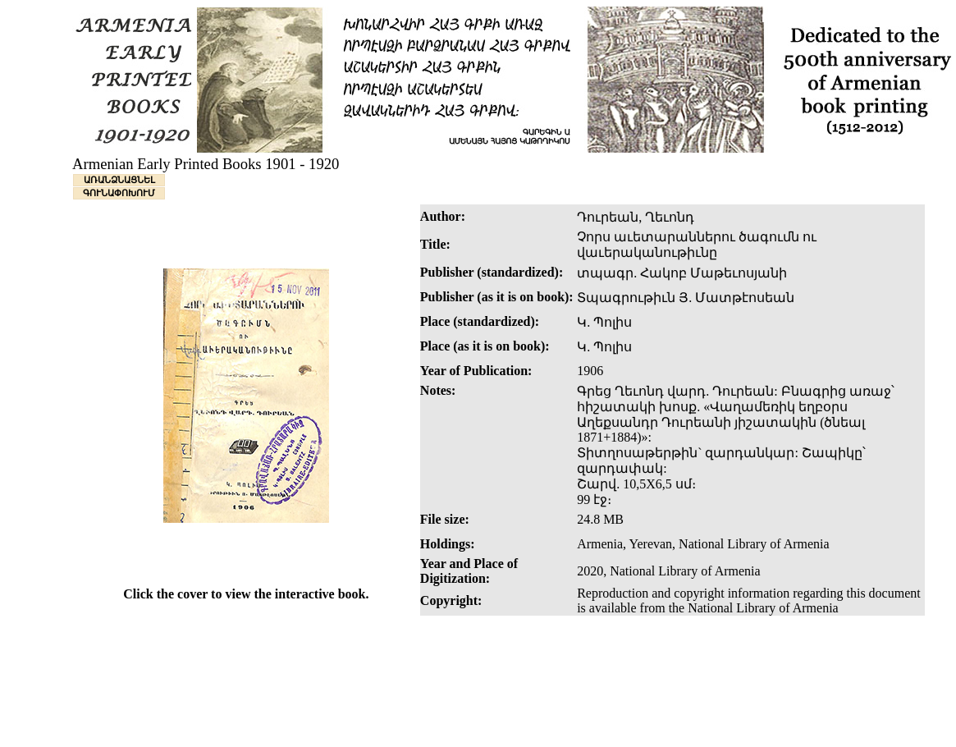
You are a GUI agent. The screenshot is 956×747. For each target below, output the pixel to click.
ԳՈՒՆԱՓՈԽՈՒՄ (119, 193)
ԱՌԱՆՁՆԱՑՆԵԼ (119, 180)
